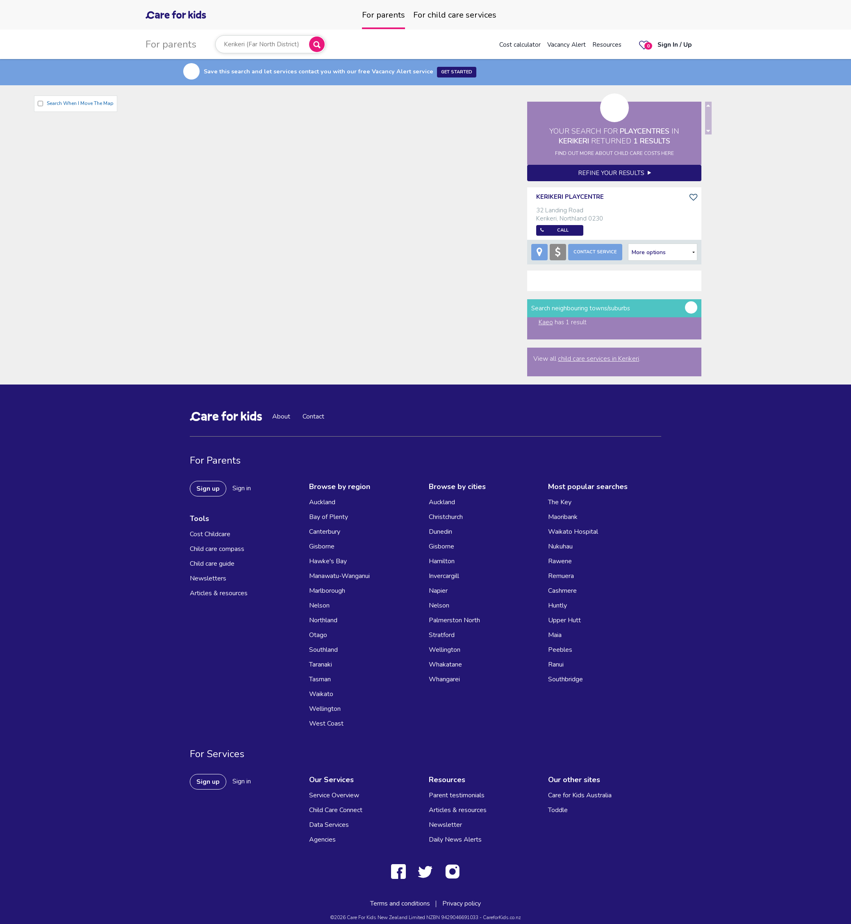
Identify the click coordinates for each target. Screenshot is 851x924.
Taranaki (320, 664)
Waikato (321, 694)
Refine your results (614, 173)
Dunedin (440, 531)
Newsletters (208, 578)
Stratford (442, 635)
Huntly (557, 605)
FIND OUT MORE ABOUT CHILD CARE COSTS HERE (614, 153)
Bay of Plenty (328, 516)
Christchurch (446, 516)
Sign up (208, 488)
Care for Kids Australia (580, 795)
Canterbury (324, 531)
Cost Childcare (210, 534)
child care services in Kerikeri (598, 358)
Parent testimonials (457, 795)
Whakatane (445, 664)
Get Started (456, 72)
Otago (318, 635)
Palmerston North (454, 620)
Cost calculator (520, 45)
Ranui (556, 664)
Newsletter (445, 824)
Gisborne (321, 546)
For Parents (215, 460)
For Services (217, 753)
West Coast (326, 723)
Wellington (325, 708)
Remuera (561, 575)
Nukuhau (560, 546)
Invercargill (444, 575)
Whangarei (444, 679)
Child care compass (217, 548)
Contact (313, 416)
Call (563, 230)
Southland (323, 649)
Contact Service (595, 252)
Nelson (319, 605)
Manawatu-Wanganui (339, 575)
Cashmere (562, 590)
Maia (555, 635)
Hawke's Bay (328, 561)
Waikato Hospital (573, 531)
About (281, 416)
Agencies (322, 839)
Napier (438, 590)
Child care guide (212, 563)
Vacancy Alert (566, 45)
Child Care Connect (335, 810)
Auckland (322, 502)
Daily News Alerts (455, 839)
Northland (323, 620)
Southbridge (565, 679)
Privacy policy (461, 903)
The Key (559, 502)
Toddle (558, 810)
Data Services (329, 824)
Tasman (320, 679)
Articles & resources (219, 593)
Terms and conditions (400, 903)
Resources (606, 45)
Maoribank (563, 516)
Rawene (560, 561)
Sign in (241, 488)
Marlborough (327, 590)
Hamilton (442, 561)
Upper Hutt (564, 620)
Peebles (560, 649)
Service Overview (334, 795)
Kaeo (546, 322)
